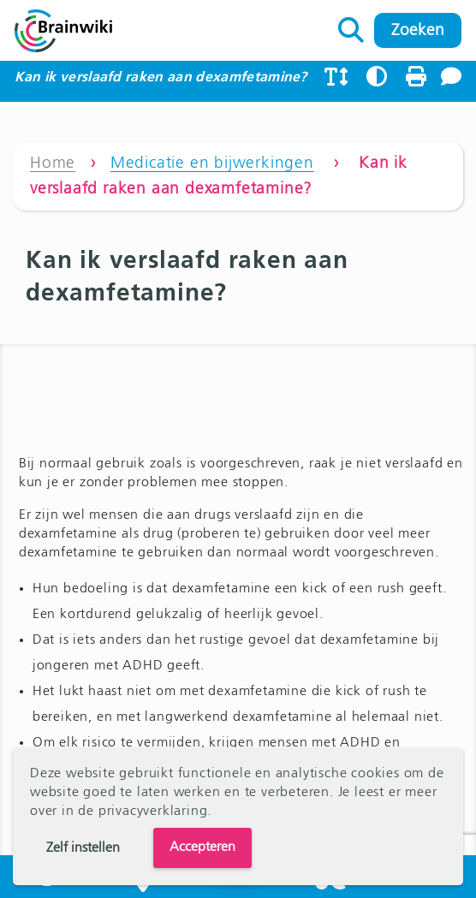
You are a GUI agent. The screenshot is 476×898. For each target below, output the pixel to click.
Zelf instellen (83, 848)
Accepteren (202, 847)
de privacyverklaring (142, 811)
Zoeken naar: (351, 26)
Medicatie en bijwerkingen (212, 163)
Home (52, 163)
